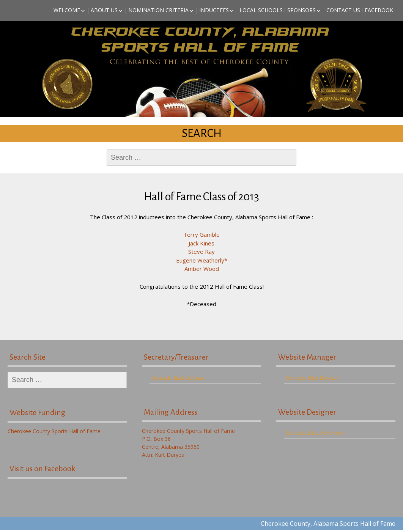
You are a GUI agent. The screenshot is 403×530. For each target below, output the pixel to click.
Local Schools (261, 10)
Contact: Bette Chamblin (316, 432)
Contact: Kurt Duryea (177, 377)
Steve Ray (201, 251)
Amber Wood (201, 268)
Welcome (67, 10)
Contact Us (343, 10)
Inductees (214, 10)
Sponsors (301, 10)
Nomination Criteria (158, 10)
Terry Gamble (201, 234)
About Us (104, 10)
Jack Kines (201, 243)
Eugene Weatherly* (201, 260)
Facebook (379, 10)
